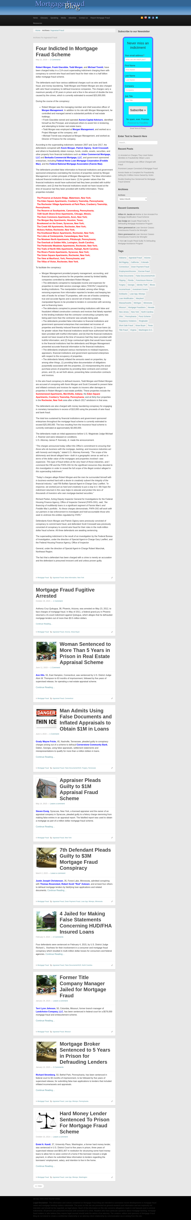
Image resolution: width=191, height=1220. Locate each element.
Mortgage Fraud (43, 578)
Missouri (68, 1032)
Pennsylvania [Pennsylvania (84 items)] (130, 316)
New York (80, 578)
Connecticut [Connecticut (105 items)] (124, 267)
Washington (83, 1177)
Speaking (54, 18)
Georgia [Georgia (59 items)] (131, 285)
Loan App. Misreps (87, 901)
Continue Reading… (45, 687)
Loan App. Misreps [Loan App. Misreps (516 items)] (137, 294)
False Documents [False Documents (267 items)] (126, 276)
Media (63, 18)
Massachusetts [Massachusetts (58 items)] (125, 303)
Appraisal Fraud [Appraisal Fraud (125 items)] (135, 258)
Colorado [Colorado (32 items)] (145, 262)
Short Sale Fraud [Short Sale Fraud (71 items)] (126, 325)
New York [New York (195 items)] (135, 312)
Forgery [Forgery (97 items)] (122, 285)
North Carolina (87, 965)
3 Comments (58, 1067)
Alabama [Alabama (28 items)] (122, 258)
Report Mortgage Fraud (100, 18)
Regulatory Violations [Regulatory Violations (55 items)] (127, 321)
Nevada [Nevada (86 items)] (151, 307)
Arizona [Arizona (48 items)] (147, 258)
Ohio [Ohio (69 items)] (121, 316)
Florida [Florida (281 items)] (131, 280)
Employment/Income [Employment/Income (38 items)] (127, 271)
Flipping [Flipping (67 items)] (122, 280)
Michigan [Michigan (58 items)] (137, 303)
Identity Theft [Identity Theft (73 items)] (142, 285)
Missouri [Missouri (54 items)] (122, 307)
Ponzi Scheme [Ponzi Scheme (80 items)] (145, 316)
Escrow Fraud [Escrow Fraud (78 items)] (144, 271)
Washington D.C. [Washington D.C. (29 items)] (146, 330)
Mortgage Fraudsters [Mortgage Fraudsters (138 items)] (137, 307)
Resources (37, 23)
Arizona (67, 632)
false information (70, 578)
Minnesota (98, 901)
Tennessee (92, 768)
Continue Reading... (44, 624)
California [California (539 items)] (135, 262)
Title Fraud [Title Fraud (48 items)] (123, 330)
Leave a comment (57, 804)
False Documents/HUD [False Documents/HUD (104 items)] (145, 276)
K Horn (121, 241)
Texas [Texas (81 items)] (150, 325)
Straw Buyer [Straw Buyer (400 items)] (140, 325)
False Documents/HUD (73, 768)
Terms (136, 128)
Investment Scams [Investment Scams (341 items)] (140, 289)
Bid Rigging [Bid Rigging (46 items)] (124, 262)
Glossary (44, 18)
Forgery (84, 768)
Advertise (72, 18)
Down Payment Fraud (72, 901)
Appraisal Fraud (58, 578)
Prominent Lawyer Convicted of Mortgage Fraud (138, 168)
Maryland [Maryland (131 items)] (140, 298)
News (35, 18)
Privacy (143, 128)
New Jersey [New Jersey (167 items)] (124, 312)
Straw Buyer (75, 632)
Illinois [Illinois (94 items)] (152, 285)
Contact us (83, 18)
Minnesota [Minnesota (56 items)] (148, 303)
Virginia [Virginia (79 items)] (133, 330)
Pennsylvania (83, 1101)
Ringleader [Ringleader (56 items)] (143, 321)
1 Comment (58, 601)
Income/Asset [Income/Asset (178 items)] (124, 289)
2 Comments (55, 60)
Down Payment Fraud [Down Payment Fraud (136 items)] (140, 267)
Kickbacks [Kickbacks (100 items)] (123, 294)
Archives (121, 195)
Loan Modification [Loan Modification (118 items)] (126, 298)
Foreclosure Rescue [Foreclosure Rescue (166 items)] (144, 280)
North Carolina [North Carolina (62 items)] (147, 312)
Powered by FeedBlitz (138, 123)
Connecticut (69, 698)
